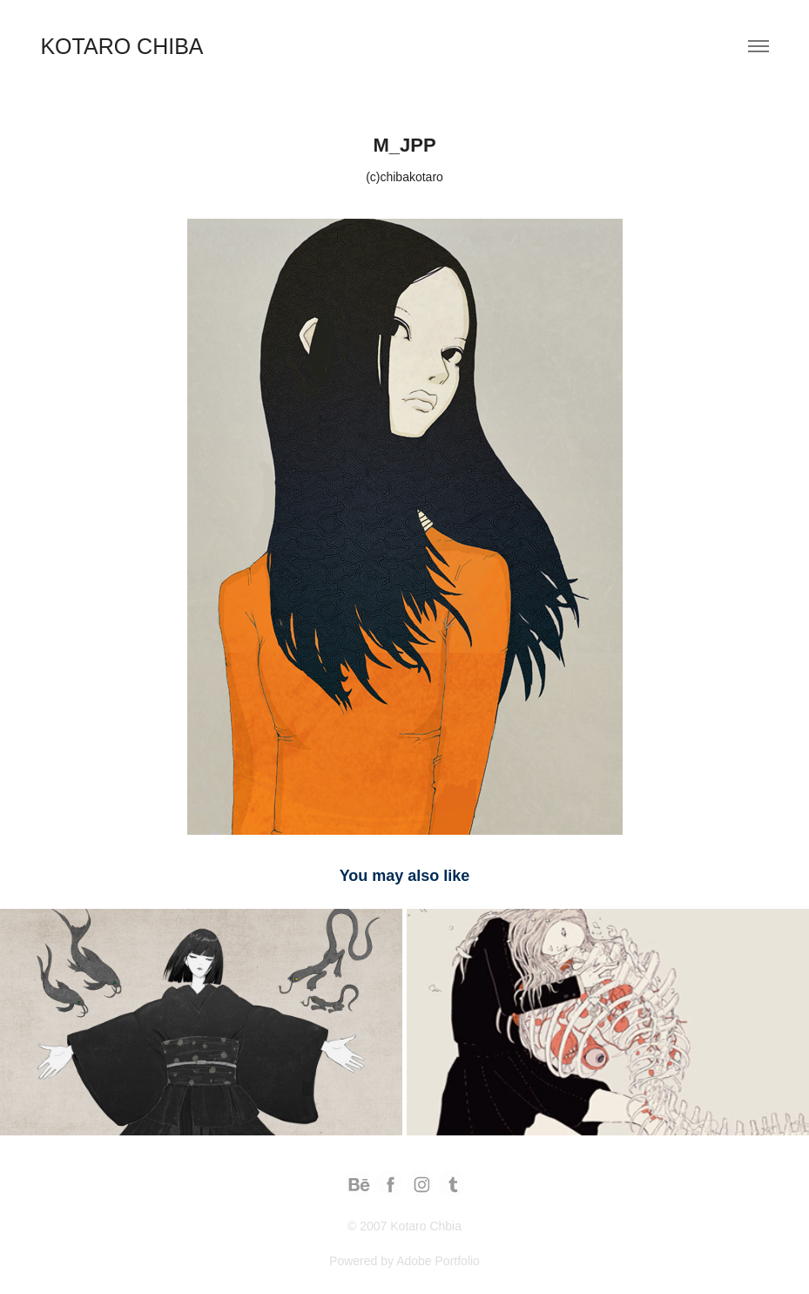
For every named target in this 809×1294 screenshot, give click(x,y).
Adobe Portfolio (438, 1261)
